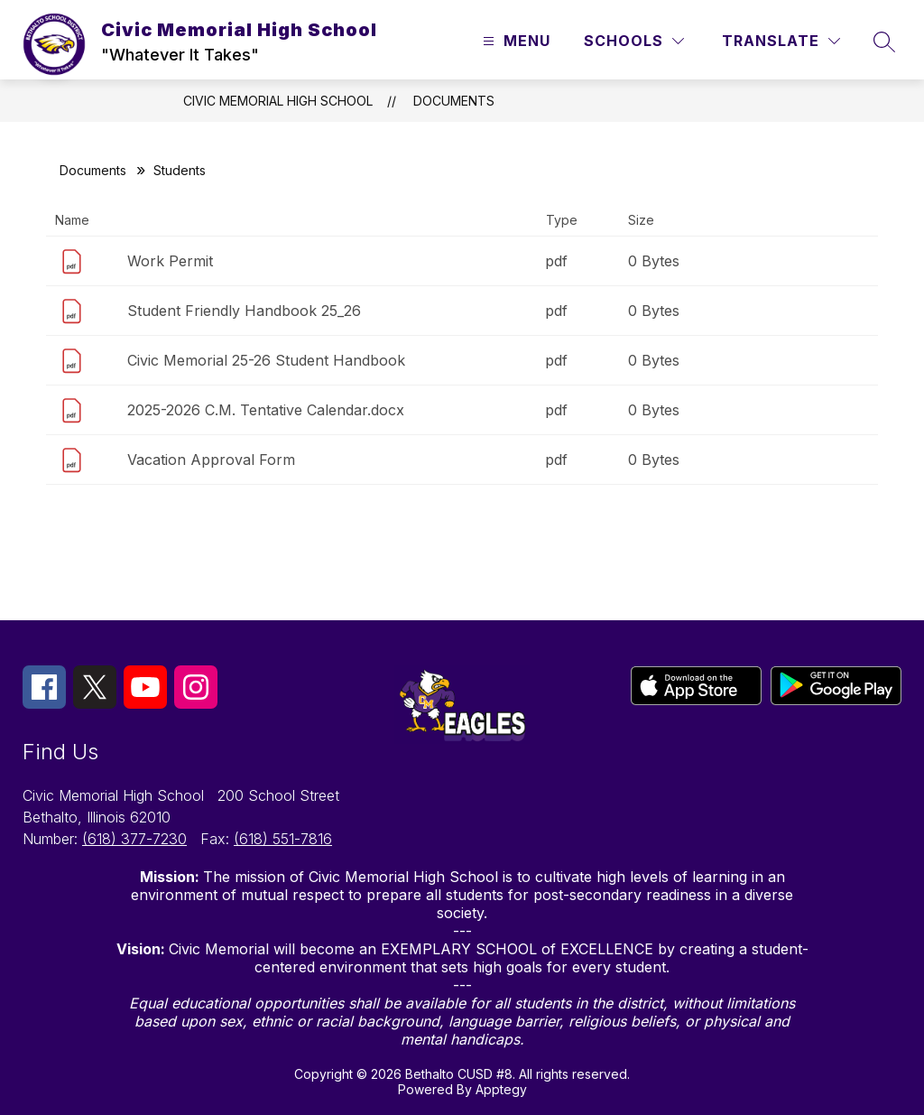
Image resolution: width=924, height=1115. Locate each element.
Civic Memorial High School (278, 100)
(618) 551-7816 (283, 839)
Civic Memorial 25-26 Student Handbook (266, 360)
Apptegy (501, 1089)
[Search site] (884, 41)
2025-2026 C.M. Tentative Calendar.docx (265, 410)
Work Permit (170, 261)
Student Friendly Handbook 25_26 (244, 311)
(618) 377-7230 (134, 839)
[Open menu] (514, 41)
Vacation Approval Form (211, 460)
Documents (453, 100)
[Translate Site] (781, 41)
